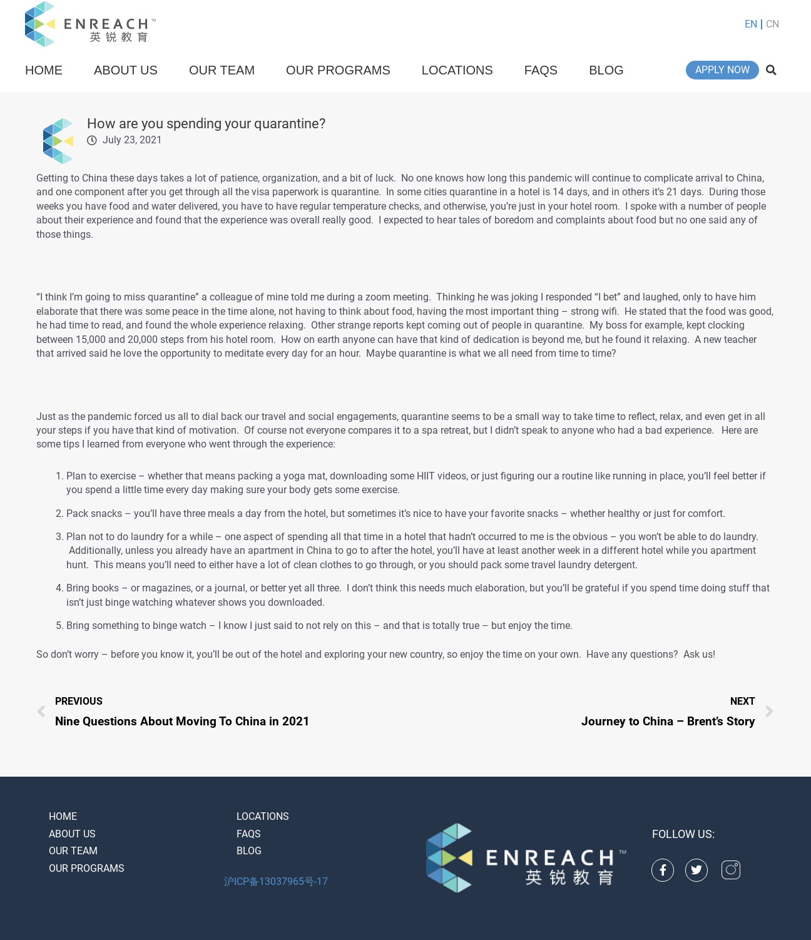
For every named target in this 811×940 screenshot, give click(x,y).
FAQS (541, 70)
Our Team (222, 70)
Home (44, 70)
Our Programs (338, 70)
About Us (126, 70)
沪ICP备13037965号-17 (276, 881)
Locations (457, 70)
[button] (771, 70)
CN (772, 24)
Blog (606, 70)
